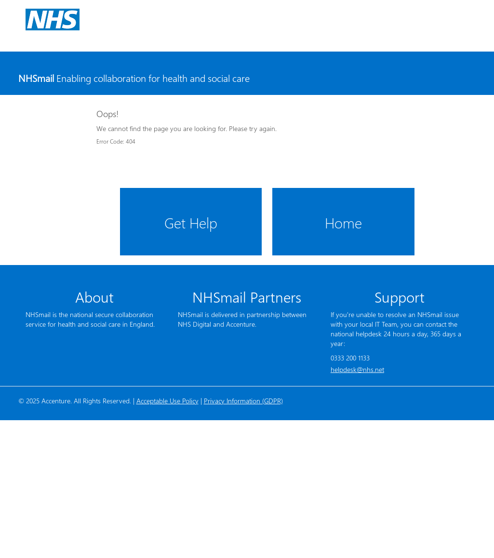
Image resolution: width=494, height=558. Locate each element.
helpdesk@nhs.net (357, 369)
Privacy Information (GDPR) (243, 400)
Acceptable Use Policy (167, 400)
